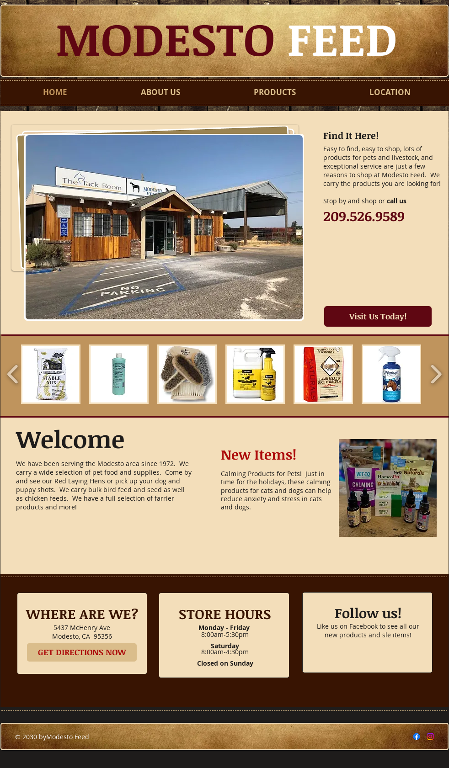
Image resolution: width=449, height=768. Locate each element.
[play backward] (13, 374)
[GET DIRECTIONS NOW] (82, 652)
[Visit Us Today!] (378, 316)
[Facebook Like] (367, 659)
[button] (164, 227)
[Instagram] (430, 736)
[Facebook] (416, 736)
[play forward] (436, 374)
